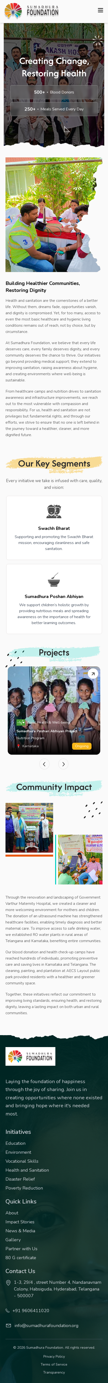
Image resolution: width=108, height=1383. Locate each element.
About (11, 1213)
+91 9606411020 (27, 1311)
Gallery (13, 1240)
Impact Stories (19, 1222)
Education (15, 1143)
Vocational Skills (21, 1161)
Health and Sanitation (27, 1170)
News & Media (20, 1231)
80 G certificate (20, 1258)
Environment (18, 1152)
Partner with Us (21, 1249)
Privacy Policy (54, 1356)
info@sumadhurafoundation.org (42, 1326)
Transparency (54, 1372)
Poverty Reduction (24, 1188)
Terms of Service (54, 1364)
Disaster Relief (20, 1179)
